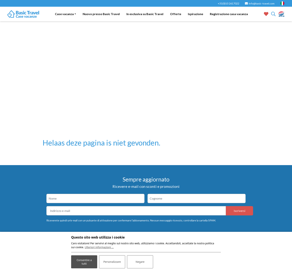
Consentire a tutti (84, 261)
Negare (140, 261)
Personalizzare (112, 261)
